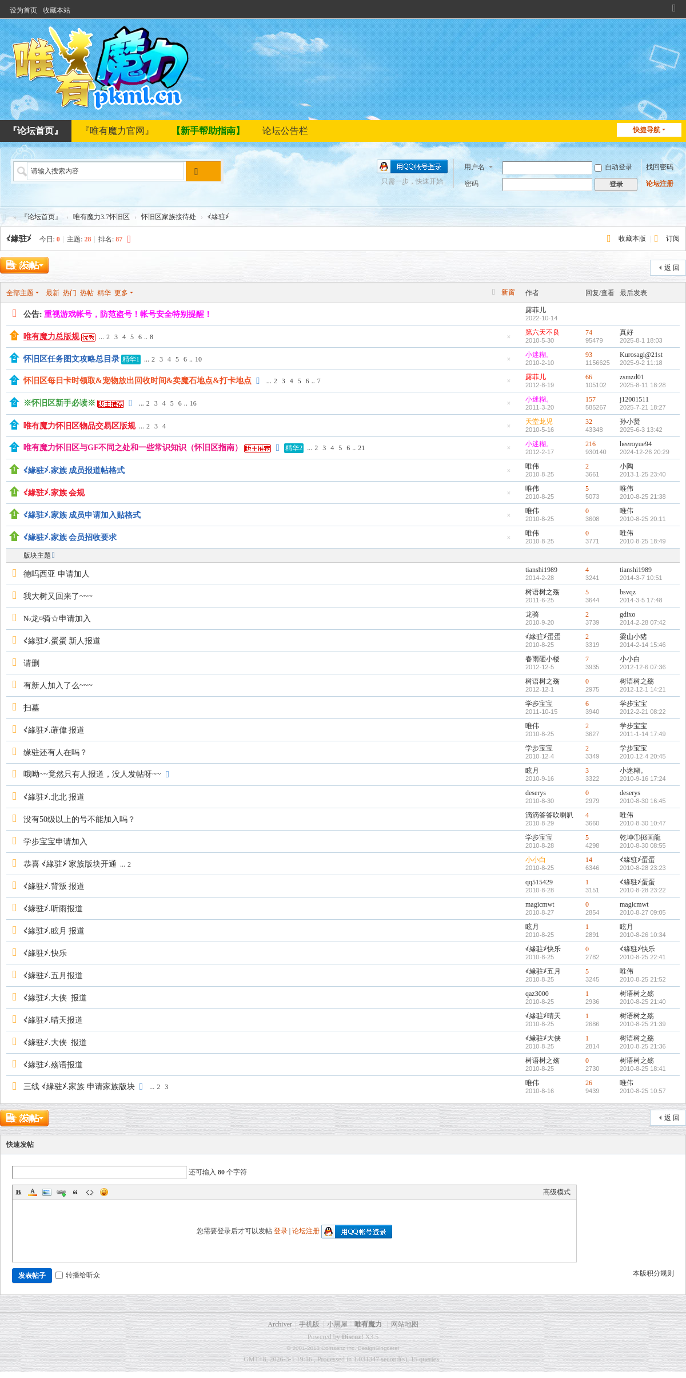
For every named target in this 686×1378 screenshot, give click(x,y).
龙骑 (532, 614)
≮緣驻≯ (18, 239)
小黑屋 (337, 1324)
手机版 (309, 1324)
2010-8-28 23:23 (643, 867)
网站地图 (404, 1324)
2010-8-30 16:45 (643, 800)
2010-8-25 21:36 (643, 1046)
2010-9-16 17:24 (643, 778)
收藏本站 (56, 10)
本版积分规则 (653, 1273)
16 (193, 403)
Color (32, 1192)
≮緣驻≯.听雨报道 (53, 908)
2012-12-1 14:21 (643, 689)
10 (198, 359)
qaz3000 (537, 994)
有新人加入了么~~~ (58, 685)
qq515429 (539, 882)
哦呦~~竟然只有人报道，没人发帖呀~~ (92, 774)
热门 (70, 293)
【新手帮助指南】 (208, 131)
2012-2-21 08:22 (643, 711)
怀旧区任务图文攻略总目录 (71, 359)
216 (590, 444)
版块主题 (37, 555)
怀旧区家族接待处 (168, 217)
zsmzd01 (632, 377)
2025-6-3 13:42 (641, 429)
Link (61, 1192)
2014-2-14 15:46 (643, 644)
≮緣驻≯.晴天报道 (53, 1020)
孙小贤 (630, 422)
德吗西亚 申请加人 (56, 574)
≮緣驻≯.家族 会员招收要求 (70, 537)
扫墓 (31, 708)
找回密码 (659, 167)
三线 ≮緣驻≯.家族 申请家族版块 (79, 1086)
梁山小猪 (633, 637)
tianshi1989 (541, 570)
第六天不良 (542, 332)
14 (588, 860)
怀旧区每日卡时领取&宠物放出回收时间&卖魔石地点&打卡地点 (137, 380)
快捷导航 (646, 130)
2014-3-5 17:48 (641, 600)
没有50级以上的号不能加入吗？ (79, 819)
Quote (75, 1192)
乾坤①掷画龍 (640, 837)
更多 (121, 293)
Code (89, 1192)
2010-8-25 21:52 (643, 979)
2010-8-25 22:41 (643, 957)
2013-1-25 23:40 (643, 474)
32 (588, 422)
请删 (31, 663)
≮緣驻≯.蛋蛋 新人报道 (62, 641)
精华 (104, 293)
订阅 (673, 239)
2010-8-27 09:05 (643, 912)
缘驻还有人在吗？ (55, 752)
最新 (52, 293)
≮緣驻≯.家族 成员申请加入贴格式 (82, 515)
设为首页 (23, 10)
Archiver (280, 1324)
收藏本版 (633, 239)
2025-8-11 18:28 (643, 385)
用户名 (474, 167)
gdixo (627, 614)
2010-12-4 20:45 (643, 756)
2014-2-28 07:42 (643, 622)
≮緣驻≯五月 (543, 971)
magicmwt (540, 904)
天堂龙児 (539, 422)
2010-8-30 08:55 (643, 845)
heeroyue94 (636, 444)
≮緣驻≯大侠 (543, 1038)
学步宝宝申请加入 (55, 841)
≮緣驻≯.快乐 (45, 953)
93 (588, 355)
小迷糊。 (539, 355)
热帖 (87, 293)
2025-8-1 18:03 (641, 340)
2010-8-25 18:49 (643, 541)
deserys (535, 793)
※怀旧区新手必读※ (59, 403)
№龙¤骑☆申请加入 (57, 618)
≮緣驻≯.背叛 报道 (54, 886)
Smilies (104, 1192)
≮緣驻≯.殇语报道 (53, 1065)
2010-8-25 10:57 (643, 1090)
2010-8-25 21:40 (643, 1001)
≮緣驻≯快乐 (543, 949)
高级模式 (557, 1192)
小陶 (626, 466)
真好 (626, 332)
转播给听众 (77, 1275)
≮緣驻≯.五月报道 (53, 975)
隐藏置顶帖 (508, 362)
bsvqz (628, 592)
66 (588, 377)
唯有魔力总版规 (51, 336)
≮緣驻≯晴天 (543, 1016)
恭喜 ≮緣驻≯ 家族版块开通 (70, 864)
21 (361, 448)
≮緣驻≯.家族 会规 (54, 493)
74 (588, 332)
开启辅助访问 (663, 8)
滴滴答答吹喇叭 (549, 815)
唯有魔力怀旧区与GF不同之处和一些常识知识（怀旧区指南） (132, 447)
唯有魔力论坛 (4, 217)
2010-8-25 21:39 (643, 1023)
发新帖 (23, 266)
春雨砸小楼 (542, 659)
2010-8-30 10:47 (643, 823)
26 (588, 1083)
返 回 (672, 268)
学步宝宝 (539, 704)
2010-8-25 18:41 (643, 1068)
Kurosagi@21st (641, 355)
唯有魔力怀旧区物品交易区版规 (79, 426)
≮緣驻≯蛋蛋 (543, 637)
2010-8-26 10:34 (643, 934)
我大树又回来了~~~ (58, 596)
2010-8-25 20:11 (643, 518)
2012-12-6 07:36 (643, 667)
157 (590, 399)
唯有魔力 (368, 1324)
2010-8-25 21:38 (643, 496)
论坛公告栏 (285, 131)
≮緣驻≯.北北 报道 (54, 797)
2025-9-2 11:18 (641, 362)
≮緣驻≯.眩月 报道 (54, 931)
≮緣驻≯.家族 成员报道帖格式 (74, 470)
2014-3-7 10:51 (641, 577)
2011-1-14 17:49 (643, 733)
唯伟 (532, 466)
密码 (471, 184)
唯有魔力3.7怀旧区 (101, 217)
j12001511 (634, 399)
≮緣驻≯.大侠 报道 (55, 998)
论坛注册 (659, 184)
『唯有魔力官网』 (117, 131)
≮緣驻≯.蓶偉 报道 (54, 730)
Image (47, 1192)
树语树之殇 (542, 592)
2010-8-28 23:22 (643, 890)
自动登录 (613, 167)
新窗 (508, 292)
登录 (281, 1231)
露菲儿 (535, 310)
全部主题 (20, 293)
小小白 (630, 659)
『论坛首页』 (41, 217)
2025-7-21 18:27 (643, 407)
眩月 (532, 771)
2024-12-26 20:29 (644, 451)
